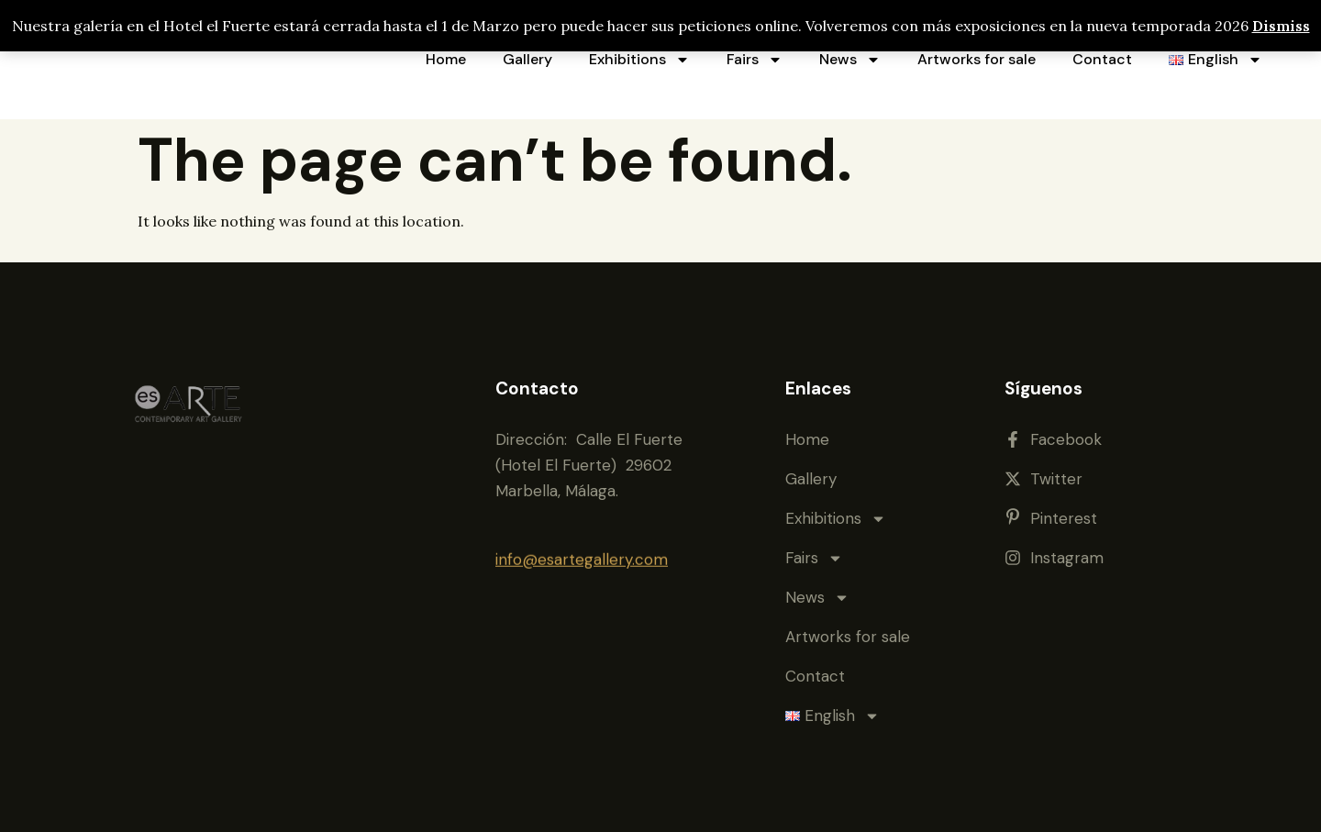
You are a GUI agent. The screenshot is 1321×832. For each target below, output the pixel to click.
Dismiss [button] (1281, 26)
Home (446, 59)
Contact (1102, 59)
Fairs (755, 59)
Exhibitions (639, 59)
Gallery (527, 59)
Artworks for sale (976, 59)
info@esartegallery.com (581, 556)
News (850, 59)
